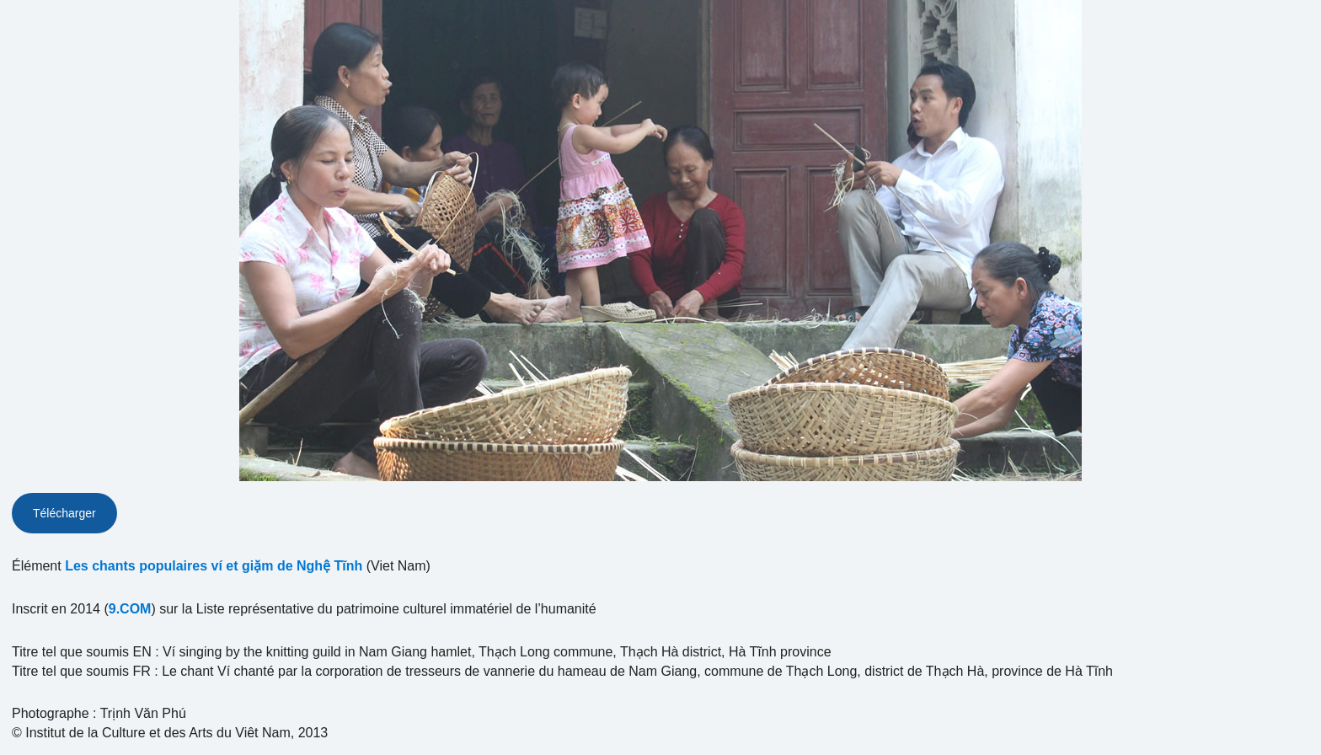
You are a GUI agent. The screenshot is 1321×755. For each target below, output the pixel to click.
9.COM (130, 609)
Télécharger (64, 513)
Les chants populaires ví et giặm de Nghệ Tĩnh (213, 566)
